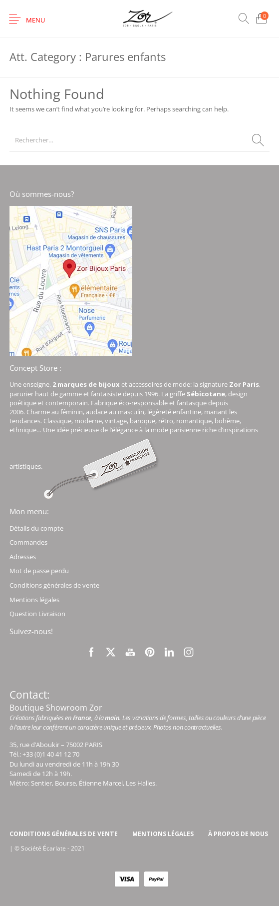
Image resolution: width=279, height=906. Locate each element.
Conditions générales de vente (54, 585)
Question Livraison (37, 613)
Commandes (28, 542)
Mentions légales (34, 599)
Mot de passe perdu (39, 570)
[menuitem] (63, 834)
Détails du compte (36, 528)
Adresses (22, 556)
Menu (35, 19)
